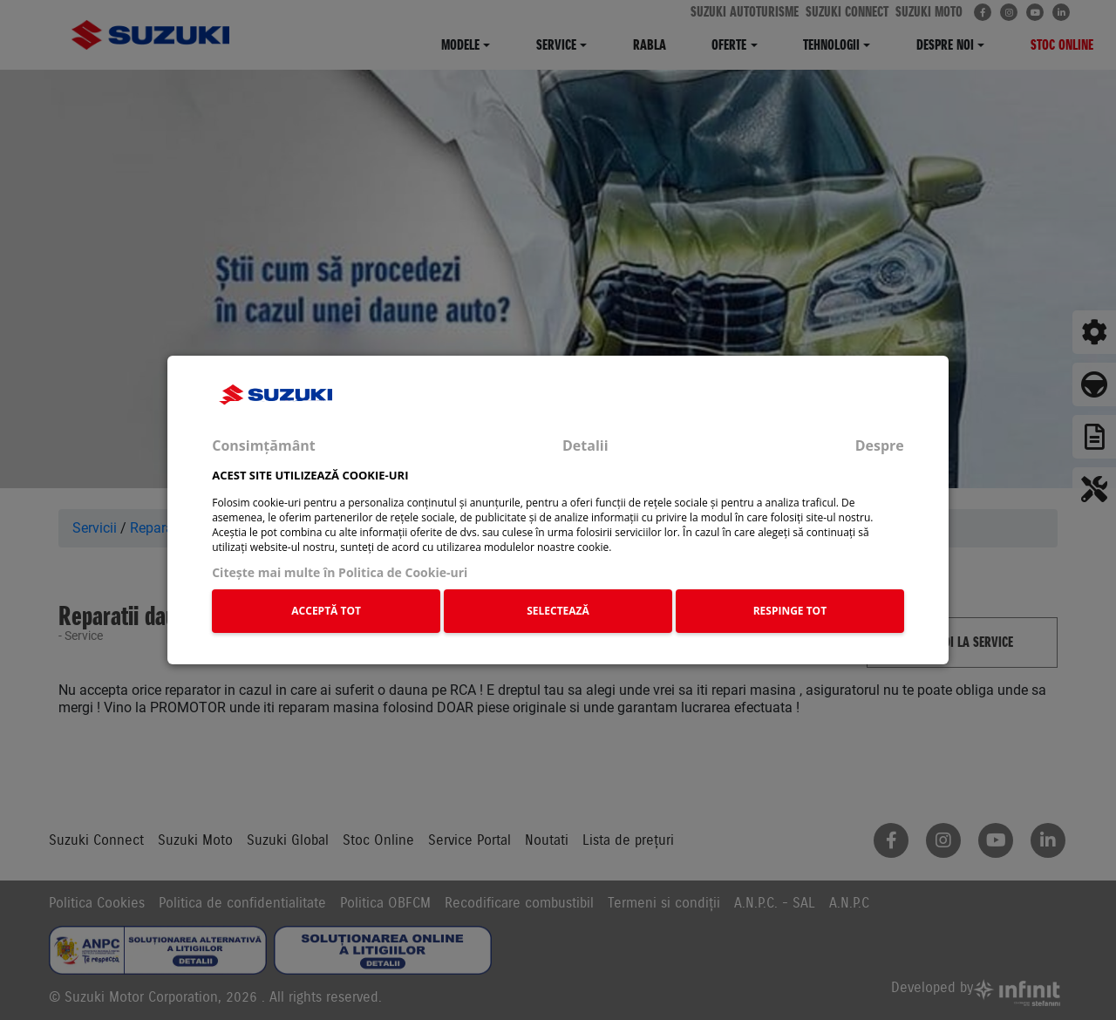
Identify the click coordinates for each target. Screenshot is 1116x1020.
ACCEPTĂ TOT (326, 610)
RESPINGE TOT (790, 610)
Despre (879, 445)
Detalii (585, 445)
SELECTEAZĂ (558, 610)
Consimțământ (264, 445)
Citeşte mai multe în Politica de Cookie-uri (339, 572)
